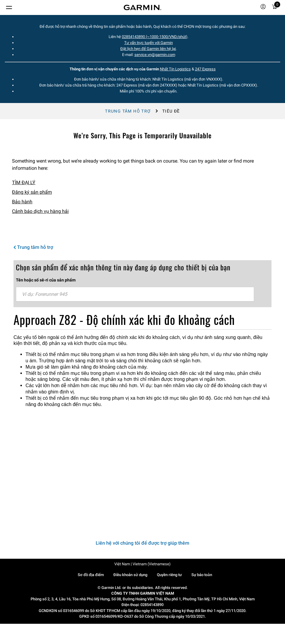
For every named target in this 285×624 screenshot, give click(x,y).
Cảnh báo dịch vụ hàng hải (40, 211)
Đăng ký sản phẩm (32, 192)
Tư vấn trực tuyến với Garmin (148, 42)
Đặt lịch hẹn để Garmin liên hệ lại (148, 48)
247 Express (205, 69)
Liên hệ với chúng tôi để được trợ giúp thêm (142, 543)
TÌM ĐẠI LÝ (23, 182)
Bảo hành (22, 202)
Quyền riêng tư (169, 574)
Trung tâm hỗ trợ (128, 111)
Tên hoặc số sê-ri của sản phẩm (46, 280)
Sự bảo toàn (201, 574)
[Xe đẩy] (274, 7)
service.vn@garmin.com (154, 54)
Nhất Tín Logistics (175, 69)
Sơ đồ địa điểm (91, 574)
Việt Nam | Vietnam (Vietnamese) (142, 564)
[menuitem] (263, 7)
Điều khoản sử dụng (130, 574)
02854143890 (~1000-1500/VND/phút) (155, 36)
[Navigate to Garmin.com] (142, 7)
